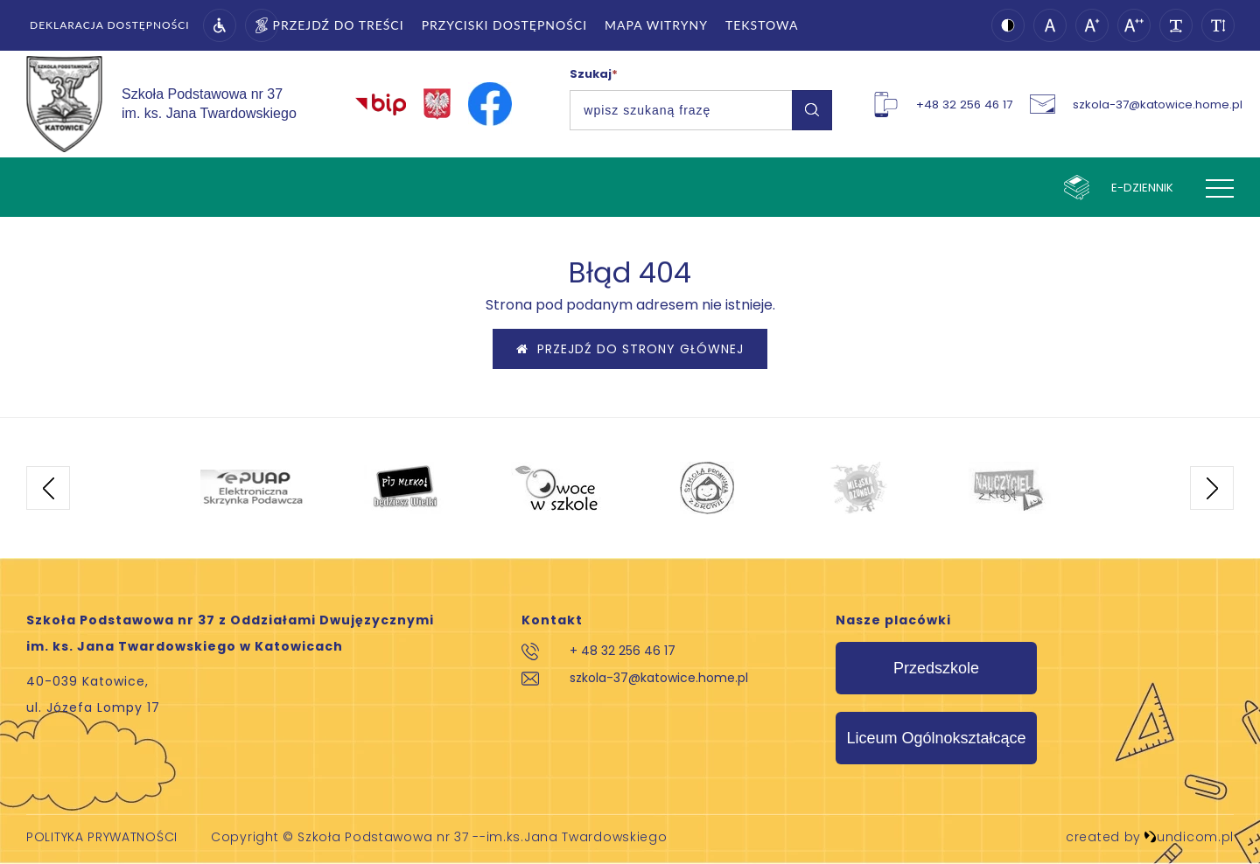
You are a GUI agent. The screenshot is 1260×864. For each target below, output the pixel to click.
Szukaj (594, 74)
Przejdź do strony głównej (630, 349)
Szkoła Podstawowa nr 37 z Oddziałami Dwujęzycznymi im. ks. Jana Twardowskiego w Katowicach (230, 633)
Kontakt (552, 620)
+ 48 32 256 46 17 (623, 650)
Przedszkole (936, 668)
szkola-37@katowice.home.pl (659, 677)
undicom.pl (1189, 837)
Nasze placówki (893, 620)
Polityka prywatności (102, 837)
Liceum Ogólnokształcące (936, 738)
